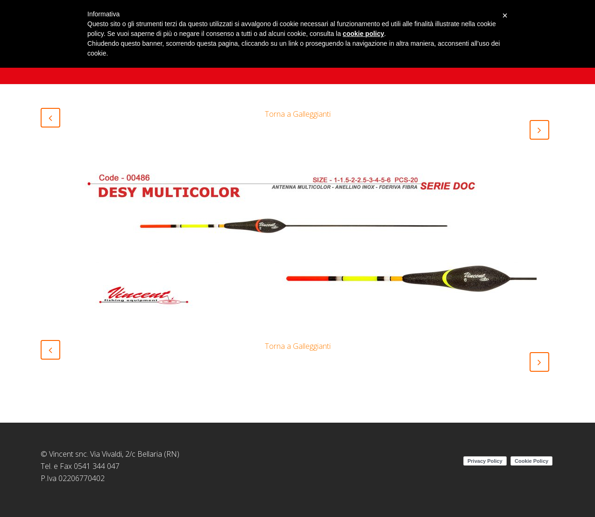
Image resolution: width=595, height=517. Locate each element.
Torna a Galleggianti (298, 114)
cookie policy (363, 33)
